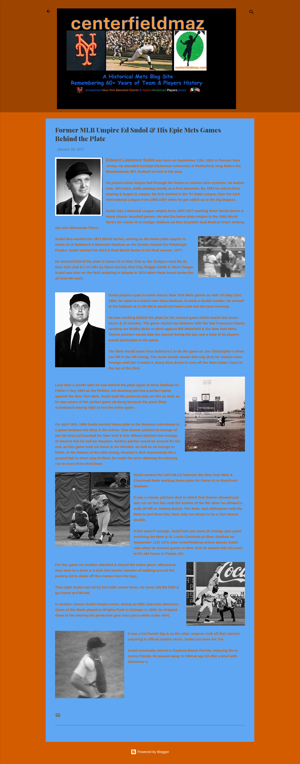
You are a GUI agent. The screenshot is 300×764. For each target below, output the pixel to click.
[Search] (251, 13)
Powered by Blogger (150, 752)
